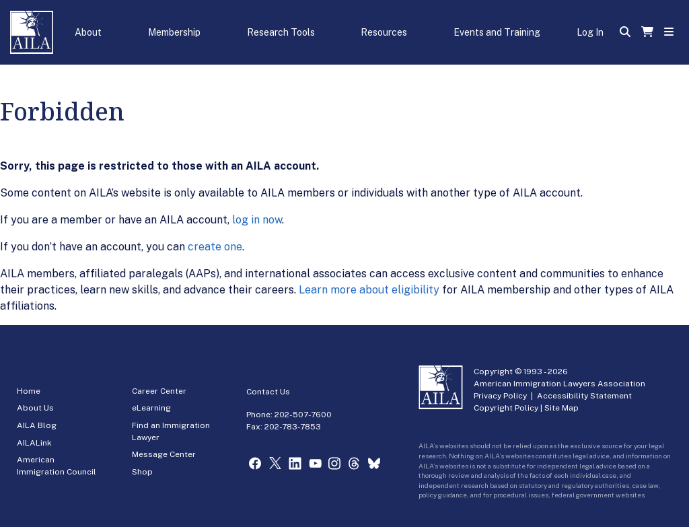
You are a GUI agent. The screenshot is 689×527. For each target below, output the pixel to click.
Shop (142, 472)
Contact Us (268, 391)
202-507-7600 (303, 414)
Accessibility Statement (584, 395)
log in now (257, 219)
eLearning (151, 408)
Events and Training (497, 32)
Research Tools (281, 32)
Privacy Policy (500, 395)
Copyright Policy (506, 408)
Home (28, 391)
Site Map (561, 408)
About (88, 32)
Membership (174, 32)
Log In (590, 32)
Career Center (159, 391)
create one (215, 246)
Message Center (164, 454)
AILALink (34, 443)
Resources (384, 32)
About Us (35, 408)
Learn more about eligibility (369, 289)
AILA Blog (37, 425)
